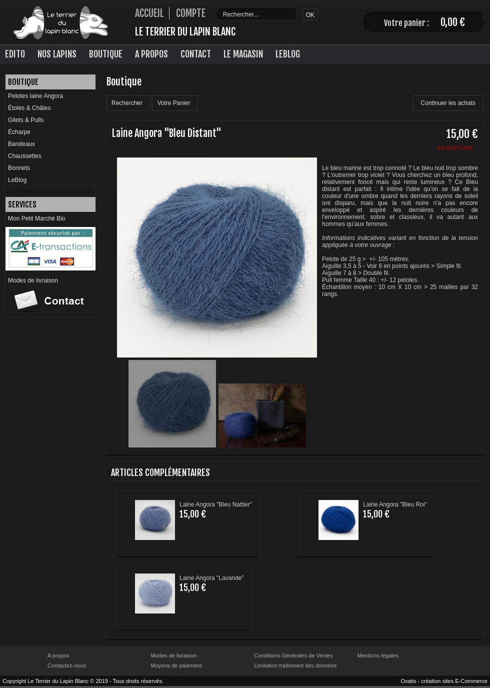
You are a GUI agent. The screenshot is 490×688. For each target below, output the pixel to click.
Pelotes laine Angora (35, 96)
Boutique (105, 54)
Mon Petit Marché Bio (37, 218)
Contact (195, 54)
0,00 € (452, 22)
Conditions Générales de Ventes (293, 655)
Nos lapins (57, 54)
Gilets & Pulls (26, 120)
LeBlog (288, 54)
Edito (15, 54)
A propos (58, 655)
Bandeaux (21, 144)
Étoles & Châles (29, 108)
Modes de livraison (33, 280)
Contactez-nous (67, 665)
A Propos (151, 54)
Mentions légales (378, 655)
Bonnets (19, 168)
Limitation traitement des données (295, 665)
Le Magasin (243, 54)
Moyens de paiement (176, 665)
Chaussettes (25, 156)
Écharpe (19, 132)
